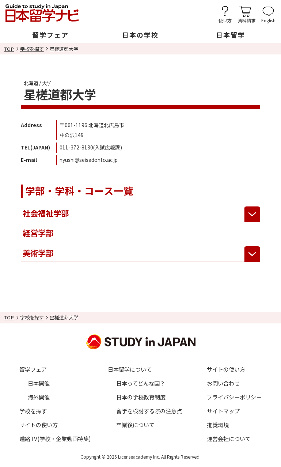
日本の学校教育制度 (141, 397)
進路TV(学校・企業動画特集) (55, 438)
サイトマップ (223, 411)
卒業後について (135, 425)
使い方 (225, 20)
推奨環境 (218, 425)
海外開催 (39, 397)
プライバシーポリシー (234, 397)
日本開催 (39, 383)
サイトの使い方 (38, 425)
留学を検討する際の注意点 (149, 411)
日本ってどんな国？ (140, 383)
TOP (9, 48)
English (268, 20)
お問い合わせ (223, 383)
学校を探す (32, 48)
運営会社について (229, 438)
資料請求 (246, 20)
